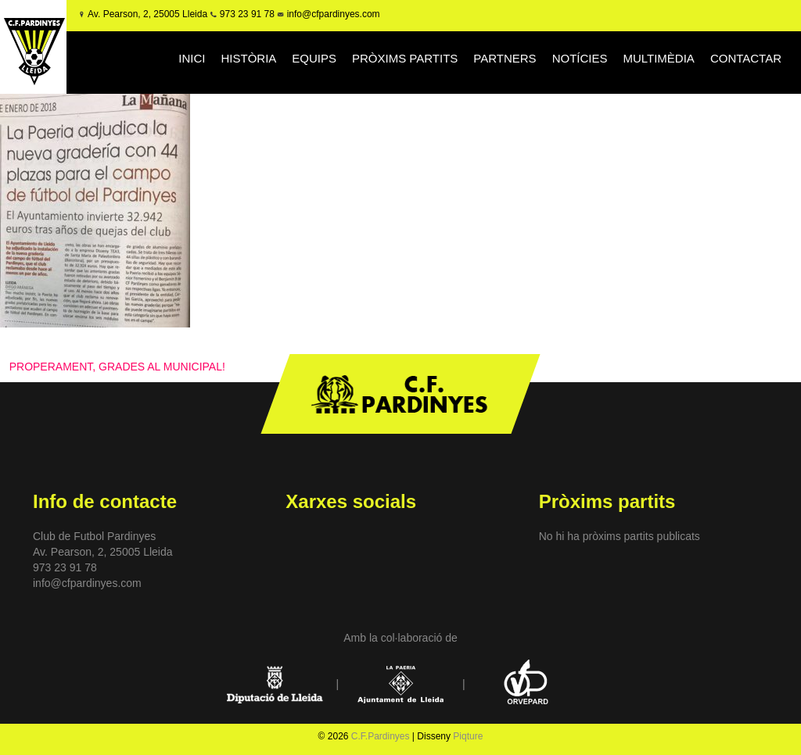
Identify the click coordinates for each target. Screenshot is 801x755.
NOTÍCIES (580, 58)
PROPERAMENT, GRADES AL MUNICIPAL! (117, 366)
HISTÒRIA (248, 58)
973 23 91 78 (247, 14)
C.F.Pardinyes (380, 736)
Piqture (468, 736)
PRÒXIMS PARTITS (405, 58)
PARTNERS (504, 58)
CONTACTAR (745, 58)
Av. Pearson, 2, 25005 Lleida (147, 14)
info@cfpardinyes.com (331, 14)
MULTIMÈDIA (658, 58)
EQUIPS (314, 58)
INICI (191, 58)
